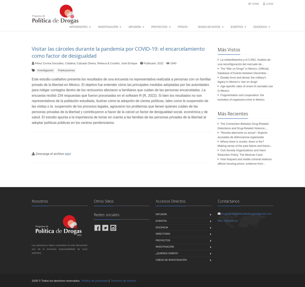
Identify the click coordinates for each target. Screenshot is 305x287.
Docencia (260, 26)
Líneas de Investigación (171, 260)
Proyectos (159, 26)
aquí (68, 153)
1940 (173, 63)
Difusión (135, 26)
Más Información (228, 220)
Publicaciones (66, 70)
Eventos (237, 26)
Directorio (163, 233)
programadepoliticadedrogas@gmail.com (246, 213)
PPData (183, 26)
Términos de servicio (123, 280)
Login (269, 4)
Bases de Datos (209, 26)
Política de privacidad (95, 280)
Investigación (108, 26)
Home (255, 4)
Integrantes (78, 26)
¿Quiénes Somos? (167, 253)
